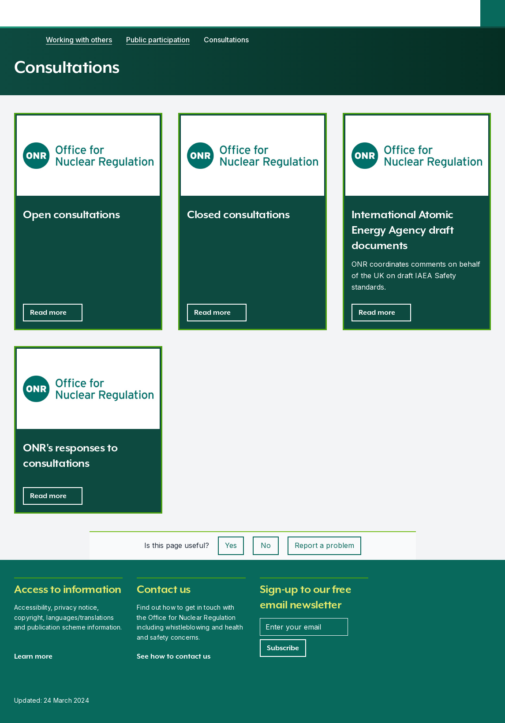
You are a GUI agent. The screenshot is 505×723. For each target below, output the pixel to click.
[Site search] (492, 13)
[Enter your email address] (304, 627)
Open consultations (71, 214)
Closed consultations (238, 214)
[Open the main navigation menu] (468, 13)
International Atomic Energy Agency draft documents (403, 230)
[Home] (23, 39)
